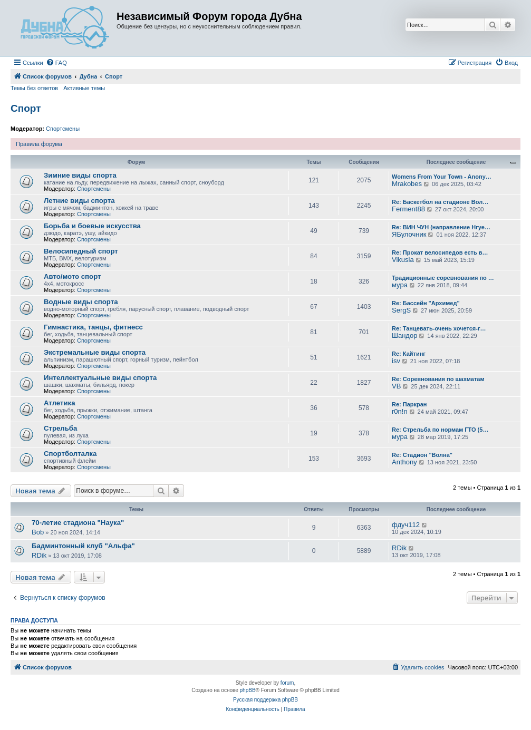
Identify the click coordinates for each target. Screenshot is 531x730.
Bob (38, 532)
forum (287, 683)
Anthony (404, 462)
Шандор (404, 335)
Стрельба (60, 428)
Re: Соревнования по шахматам (438, 379)
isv (396, 361)
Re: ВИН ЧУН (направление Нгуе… (441, 227)
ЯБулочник (409, 234)
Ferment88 (408, 209)
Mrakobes (407, 184)
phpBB (248, 690)
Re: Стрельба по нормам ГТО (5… (440, 429)
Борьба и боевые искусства (92, 226)
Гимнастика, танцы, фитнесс (93, 327)
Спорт (26, 108)
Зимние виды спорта (80, 175)
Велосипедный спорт (81, 251)
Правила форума (39, 144)
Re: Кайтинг (409, 354)
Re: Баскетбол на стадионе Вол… (440, 202)
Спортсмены (63, 128)
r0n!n (400, 411)
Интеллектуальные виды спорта (100, 378)
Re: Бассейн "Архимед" (426, 303)
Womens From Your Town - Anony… (441, 176)
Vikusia (403, 260)
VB (396, 386)
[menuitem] (56, 62)
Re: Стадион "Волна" (422, 455)
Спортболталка (70, 454)
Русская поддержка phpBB (265, 700)
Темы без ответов (34, 88)
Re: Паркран (409, 404)
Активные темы (84, 88)
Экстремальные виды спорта (95, 352)
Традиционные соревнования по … (443, 278)
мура (400, 285)
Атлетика (59, 403)
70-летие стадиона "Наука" (78, 523)
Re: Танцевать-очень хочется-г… (439, 328)
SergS (401, 310)
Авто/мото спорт (72, 276)
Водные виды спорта (81, 302)
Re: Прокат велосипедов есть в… (440, 252)
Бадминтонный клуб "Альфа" (83, 546)
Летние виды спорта (79, 201)
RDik (39, 555)
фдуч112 (406, 525)
